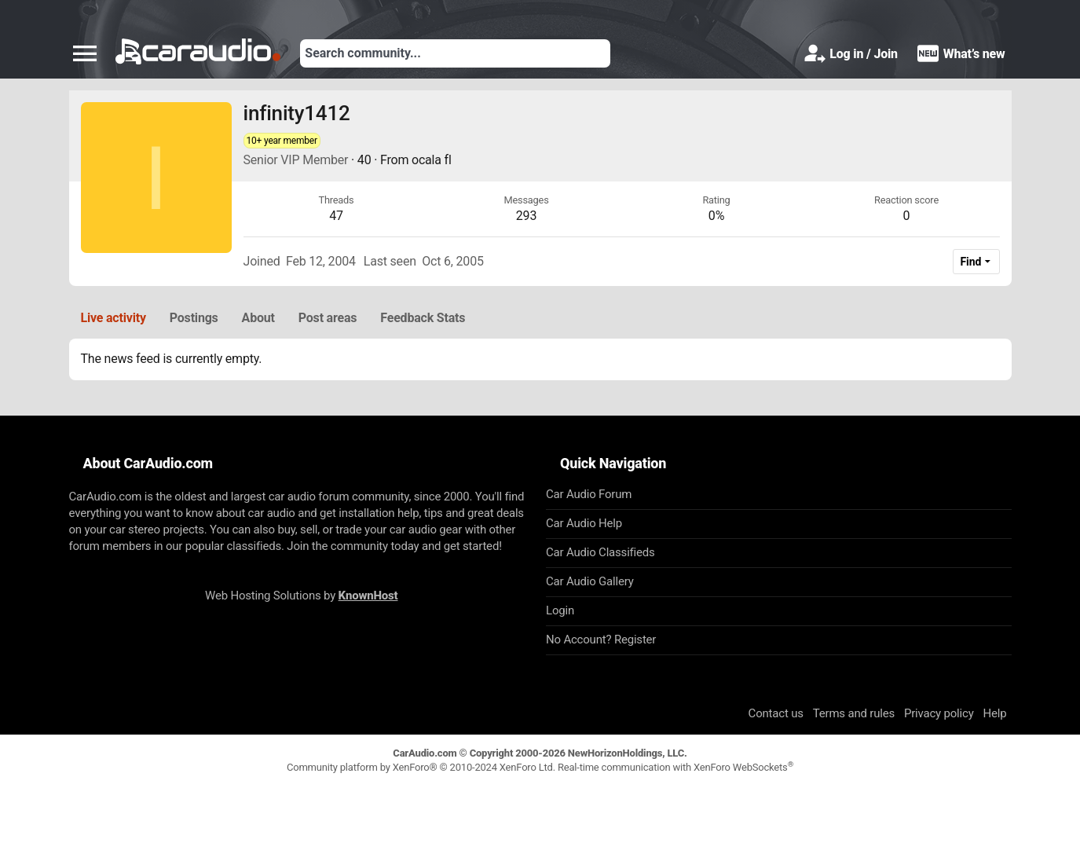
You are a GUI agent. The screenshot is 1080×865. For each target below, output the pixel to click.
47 (336, 215)
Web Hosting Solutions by (301, 595)
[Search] (455, 53)
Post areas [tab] (327, 317)
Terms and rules (854, 713)
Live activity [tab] (113, 317)
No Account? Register (601, 639)
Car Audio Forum (589, 494)
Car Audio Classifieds (600, 552)
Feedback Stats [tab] (422, 317)
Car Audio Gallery (590, 581)
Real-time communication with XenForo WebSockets (675, 767)
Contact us (776, 713)
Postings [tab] (194, 317)
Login (560, 610)
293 (526, 215)
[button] (85, 53)
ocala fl (432, 159)
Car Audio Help (584, 523)
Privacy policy (939, 713)
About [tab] (258, 317)
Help (995, 713)
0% (716, 215)
